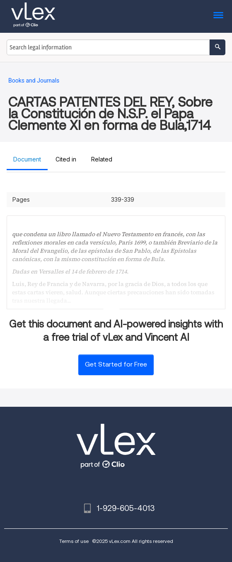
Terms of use (74, 541)
